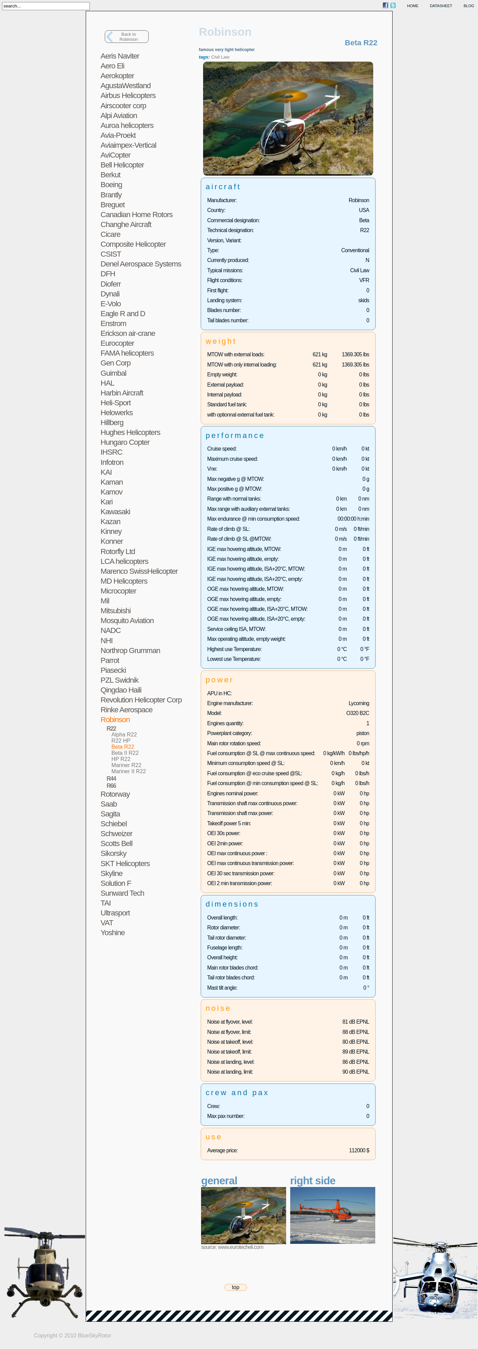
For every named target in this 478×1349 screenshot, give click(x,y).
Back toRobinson (128, 37)
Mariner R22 (127, 765)
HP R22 (121, 759)
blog (469, 6)
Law (225, 57)
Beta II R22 (125, 753)
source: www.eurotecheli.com (232, 1247)
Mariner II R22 (129, 771)
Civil (215, 57)
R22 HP (121, 741)
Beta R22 (123, 747)
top (235, 1287)
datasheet (441, 6)
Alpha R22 (124, 734)
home (413, 6)
